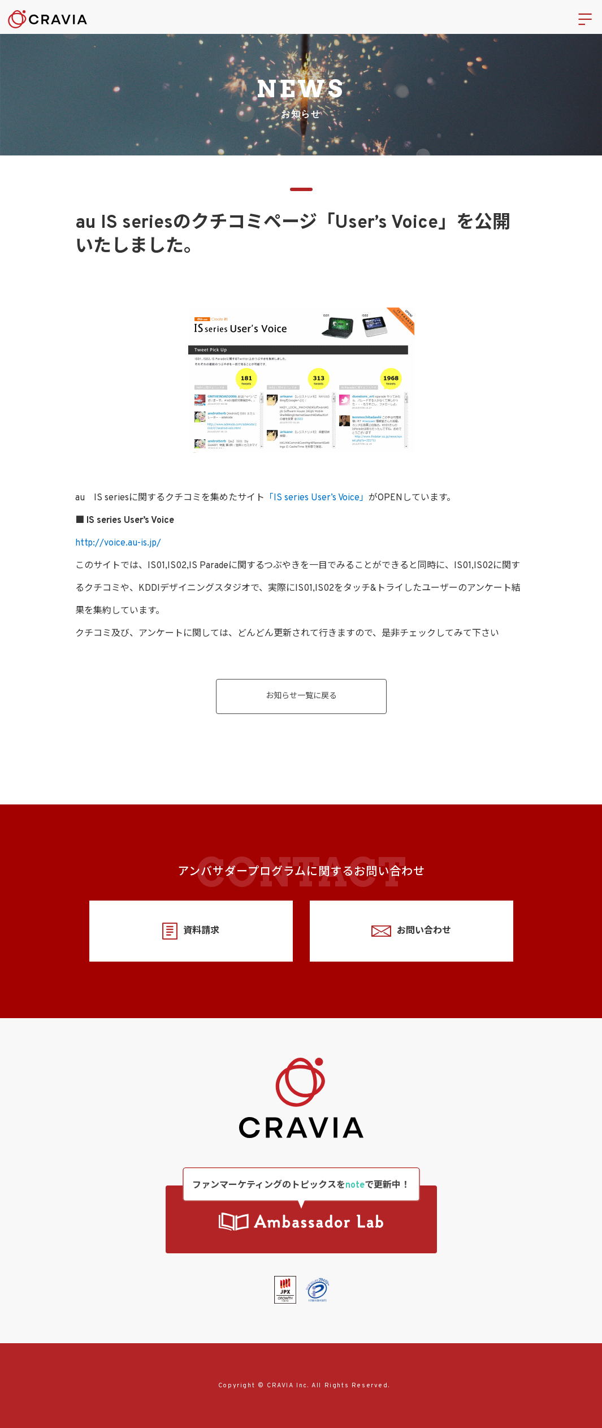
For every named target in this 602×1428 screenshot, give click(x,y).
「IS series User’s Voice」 (317, 498)
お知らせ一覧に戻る (301, 696)
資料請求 (190, 931)
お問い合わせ (411, 931)
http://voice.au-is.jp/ (118, 543)
